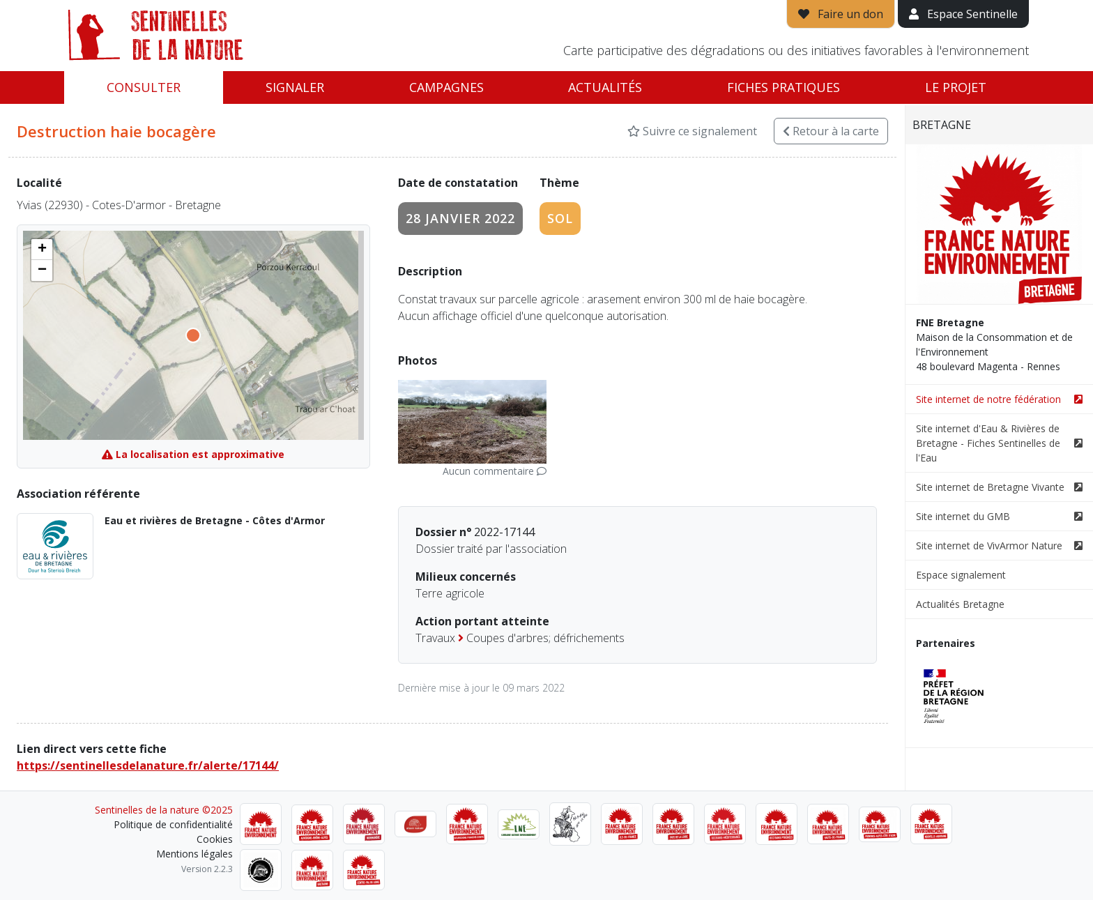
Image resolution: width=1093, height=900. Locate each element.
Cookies (215, 839)
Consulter (144, 87)
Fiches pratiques (783, 87)
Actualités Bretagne (960, 604)
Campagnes (446, 87)
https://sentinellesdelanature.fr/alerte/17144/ (148, 765)
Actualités (605, 87)
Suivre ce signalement (692, 131)
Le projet (955, 87)
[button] (41, 249)
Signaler (295, 87)
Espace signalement (961, 574)
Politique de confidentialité (173, 824)
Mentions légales (194, 853)
